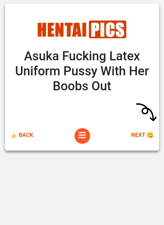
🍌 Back (21, 135)
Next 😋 (142, 135)
